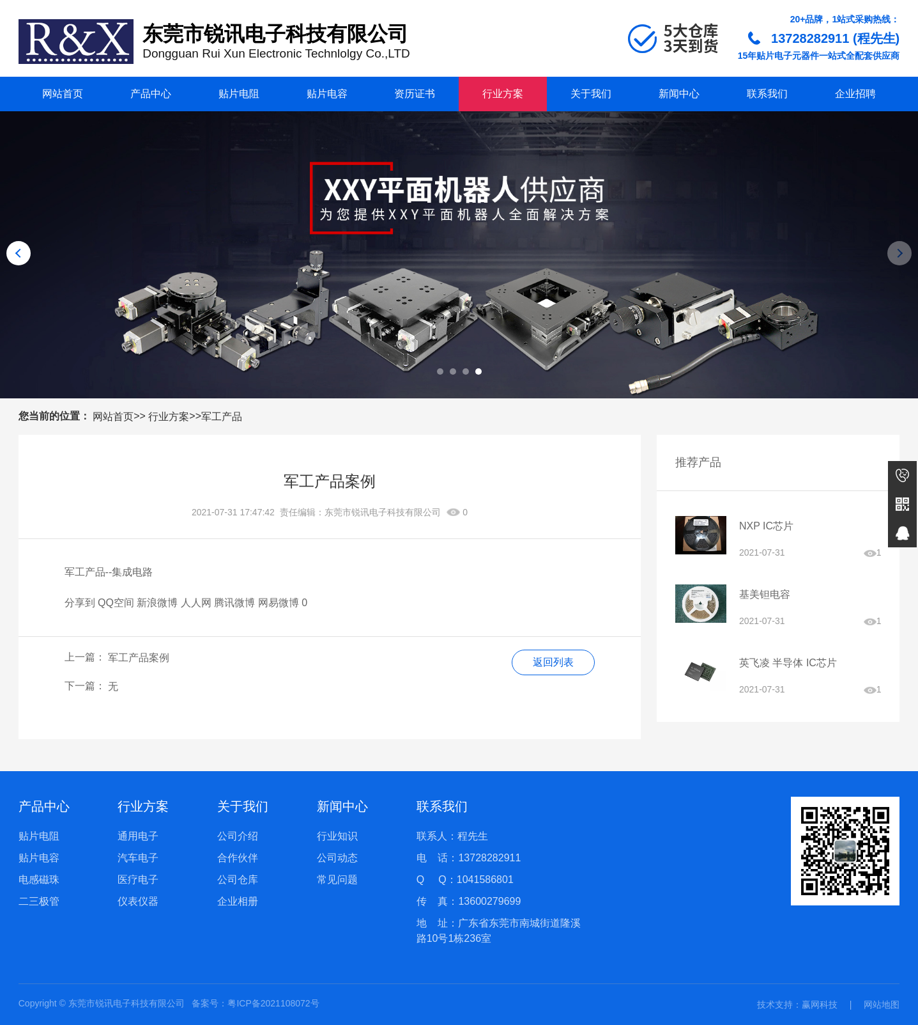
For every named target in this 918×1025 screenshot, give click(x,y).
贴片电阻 (238, 93)
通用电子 (138, 836)
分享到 (80, 602)
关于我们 (590, 93)
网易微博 (278, 602)
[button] (440, 371)
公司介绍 (237, 836)
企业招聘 (855, 93)
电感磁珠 (39, 879)
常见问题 (337, 879)
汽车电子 (138, 857)
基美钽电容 (764, 594)
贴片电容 (327, 93)
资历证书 (414, 93)
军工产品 (221, 416)
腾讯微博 (234, 602)
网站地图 (881, 1004)
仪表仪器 (138, 901)
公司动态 (337, 857)
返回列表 (553, 662)
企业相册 (237, 901)
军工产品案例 (138, 657)
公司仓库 (237, 879)
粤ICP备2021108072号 (273, 1003)
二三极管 (39, 901)
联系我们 (767, 93)
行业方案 (502, 93)
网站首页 (62, 93)
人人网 (196, 602)
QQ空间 (116, 602)
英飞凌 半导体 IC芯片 (788, 662)
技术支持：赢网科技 (797, 1004)
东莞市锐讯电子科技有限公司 (383, 512)
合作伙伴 (237, 857)
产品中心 (150, 93)
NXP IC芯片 (766, 525)
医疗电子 (138, 879)
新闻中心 (679, 93)
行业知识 (337, 836)
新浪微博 (157, 602)
